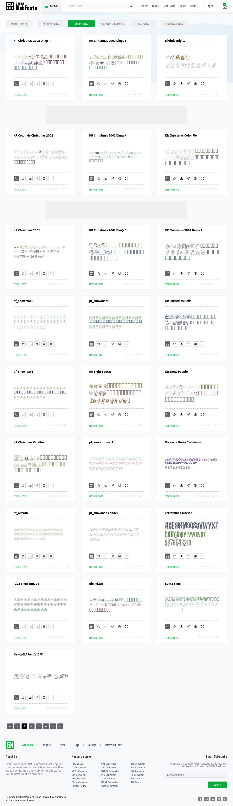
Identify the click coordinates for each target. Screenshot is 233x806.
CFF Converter (79, 778)
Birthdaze (96, 584)
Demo (182, 6)
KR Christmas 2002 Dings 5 (107, 41)
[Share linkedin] (225, 799)
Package (92, 745)
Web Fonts (27, 745)
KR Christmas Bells (178, 301)
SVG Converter (108, 767)
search (131, 6)
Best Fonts (169, 6)
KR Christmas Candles (29, 442)
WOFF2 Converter (110, 771)
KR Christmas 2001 (27, 230)
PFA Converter (138, 771)
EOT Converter (138, 767)
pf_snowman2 (23, 301)
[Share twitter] (212, 799)
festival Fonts (174, 23)
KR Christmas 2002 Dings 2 (183, 230)
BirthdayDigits (175, 41)
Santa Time (173, 584)
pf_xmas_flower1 (101, 442)
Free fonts (23, 6)
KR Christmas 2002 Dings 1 (32, 41)
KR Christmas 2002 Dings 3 (107, 230)
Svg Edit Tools (108, 763)
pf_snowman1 (99, 301)
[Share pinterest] (219, 799)
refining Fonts (50, 23)
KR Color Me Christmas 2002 (33, 135)
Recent (144, 6)
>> (60, 726)
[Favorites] (23, 83)
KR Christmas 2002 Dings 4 (108, 135)
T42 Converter (108, 778)
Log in (209, 6)
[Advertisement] (116, 114)
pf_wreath (21, 513)
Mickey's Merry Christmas (183, 442)
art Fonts (143, 23)
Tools (193, 6)
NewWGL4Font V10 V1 (28, 654)
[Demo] (51, 83)
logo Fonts (81, 23)
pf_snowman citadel (103, 513)
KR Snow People (176, 371)
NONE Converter (109, 782)
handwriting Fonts (112, 23)
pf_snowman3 (23, 371)
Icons (155, 6)
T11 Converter (138, 778)
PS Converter (137, 775)
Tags (76, 745)
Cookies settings (109, 786)
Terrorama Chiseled (178, 513)
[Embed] (44, 83)
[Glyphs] (37, 83)
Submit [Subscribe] (217, 784)
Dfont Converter (80, 782)
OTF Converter (79, 767)
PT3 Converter (108, 775)
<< (10, 726)
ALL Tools (136, 782)
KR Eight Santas (100, 371)
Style (62, 745)
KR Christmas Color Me (181, 135)
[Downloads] (30, 83)
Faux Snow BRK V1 (26, 584)
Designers (47, 745)
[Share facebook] (200, 799)
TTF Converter (138, 763)
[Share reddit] (206, 799)
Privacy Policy (79, 786)
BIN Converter (79, 775)
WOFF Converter (80, 771)
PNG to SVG (78, 763)
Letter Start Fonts (113, 745)
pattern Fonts (19, 23)
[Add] (16, 83)
